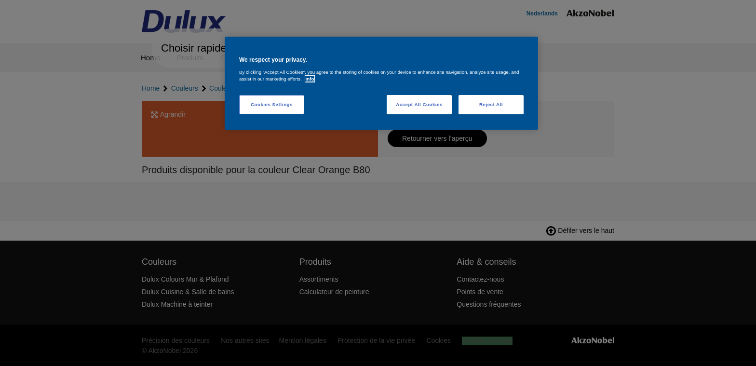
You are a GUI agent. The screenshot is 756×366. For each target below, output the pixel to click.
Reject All (491, 104)
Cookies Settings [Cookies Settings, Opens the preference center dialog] (272, 104)
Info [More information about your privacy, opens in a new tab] (310, 78)
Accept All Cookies (419, 104)
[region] (381, 83)
